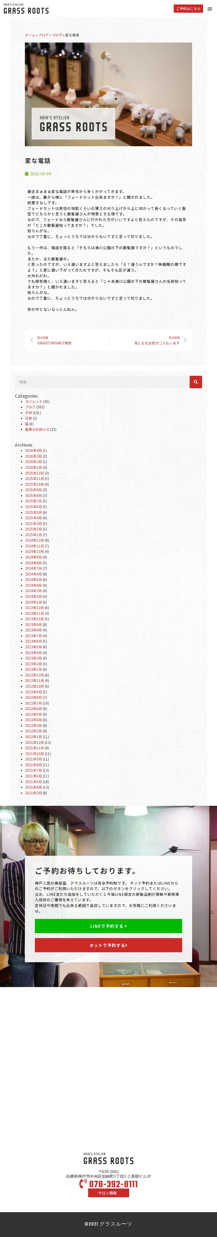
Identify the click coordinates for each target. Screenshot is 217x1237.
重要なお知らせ (37, 429)
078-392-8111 (108, 1185)
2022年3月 (33, 725)
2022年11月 (34, 680)
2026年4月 (33, 450)
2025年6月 (33, 506)
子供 (28, 412)
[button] (188, 8)
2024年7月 (33, 568)
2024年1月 (33, 602)
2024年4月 (33, 585)
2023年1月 (33, 669)
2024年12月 (34, 540)
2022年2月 (33, 730)
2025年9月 (33, 489)
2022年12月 (34, 674)
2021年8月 (33, 764)
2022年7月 (33, 703)
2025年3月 (33, 523)
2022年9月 (33, 691)
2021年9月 (33, 759)
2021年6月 (33, 775)
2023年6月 (33, 641)
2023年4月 (33, 652)
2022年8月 (33, 697)
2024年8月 (33, 562)
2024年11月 (34, 545)
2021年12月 (34, 742)
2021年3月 (33, 792)
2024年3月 (33, 590)
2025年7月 (33, 500)
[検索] (196, 382)
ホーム (30, 34)
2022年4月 (33, 719)
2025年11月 (34, 478)
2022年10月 (34, 686)
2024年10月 (34, 551)
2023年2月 (33, 663)
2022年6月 (33, 708)
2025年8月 (33, 495)
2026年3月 (33, 456)
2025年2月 (33, 528)
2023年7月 (33, 635)
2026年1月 (33, 467)
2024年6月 (33, 573)
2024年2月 (33, 596)
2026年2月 (33, 461)
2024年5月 (33, 579)
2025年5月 (33, 512)
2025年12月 (34, 473)
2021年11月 (34, 747)
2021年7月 (33, 770)
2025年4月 (33, 517)
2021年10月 (34, 753)
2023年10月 (34, 618)
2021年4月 (33, 787)
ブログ (43, 34)
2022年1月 (33, 736)
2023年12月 (34, 607)
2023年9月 (33, 624)
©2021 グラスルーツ (108, 1224)
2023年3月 (33, 658)
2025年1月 (33, 534)
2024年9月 (33, 557)
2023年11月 (34, 613)
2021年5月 (33, 781)
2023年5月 (33, 646)
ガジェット (34, 401)
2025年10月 (34, 484)
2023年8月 (33, 629)
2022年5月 (33, 714)
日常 (28, 418)
